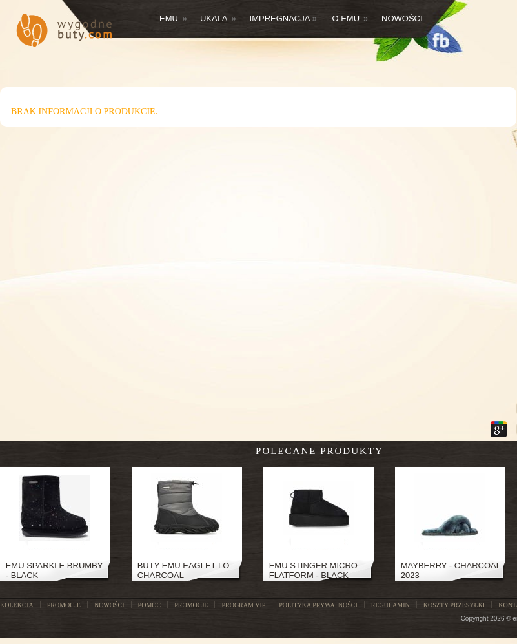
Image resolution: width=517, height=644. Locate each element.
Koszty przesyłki (454, 604)
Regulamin (390, 604)
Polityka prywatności (318, 604)
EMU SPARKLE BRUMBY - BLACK (54, 570)
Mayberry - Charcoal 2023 (451, 570)
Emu (173, 18)
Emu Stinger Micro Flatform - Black (313, 570)
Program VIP (243, 604)
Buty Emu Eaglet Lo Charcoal (183, 570)
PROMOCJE (64, 604)
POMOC (149, 604)
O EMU (350, 18)
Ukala (218, 18)
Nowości (402, 18)
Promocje (191, 604)
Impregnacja (284, 18)
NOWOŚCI (109, 604)
